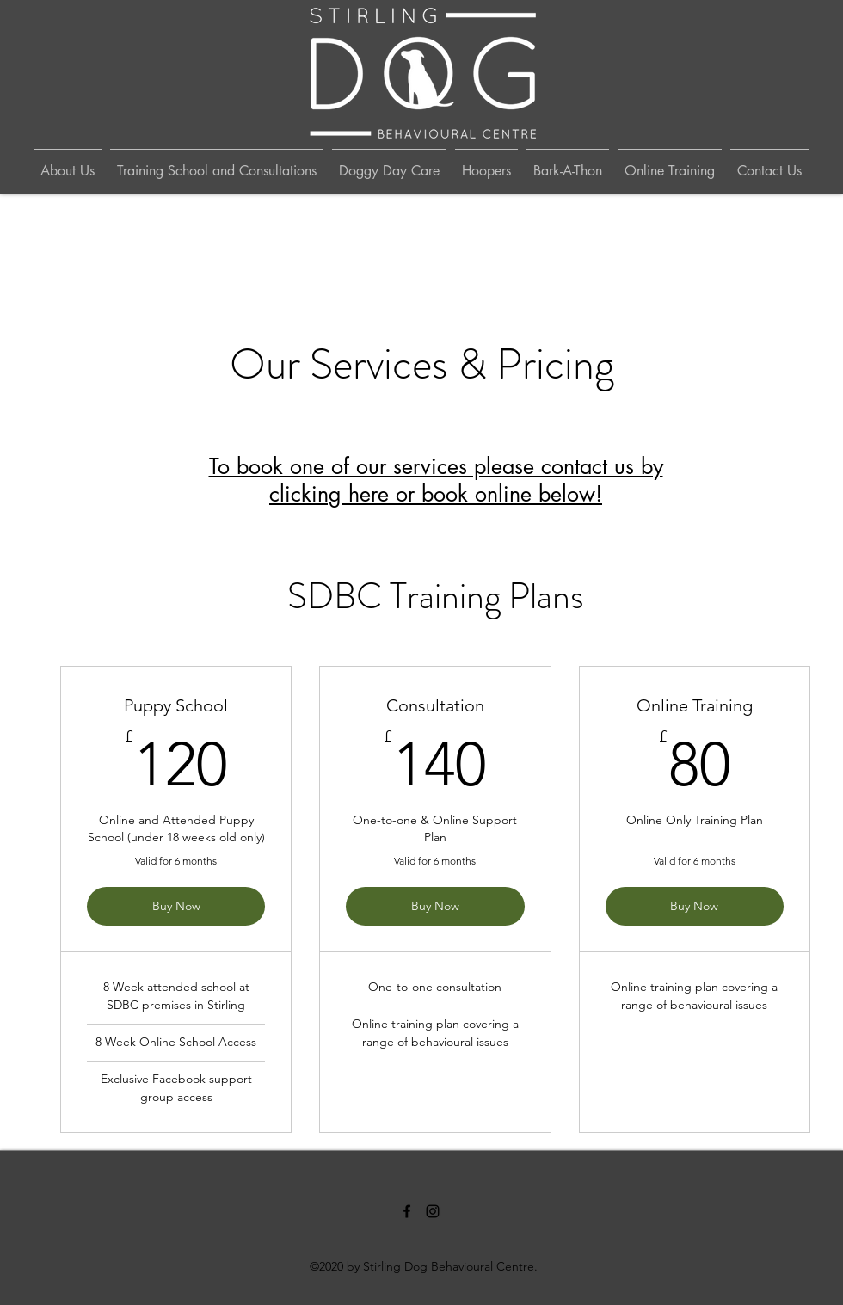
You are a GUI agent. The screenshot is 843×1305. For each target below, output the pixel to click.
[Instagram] (432, 1211)
